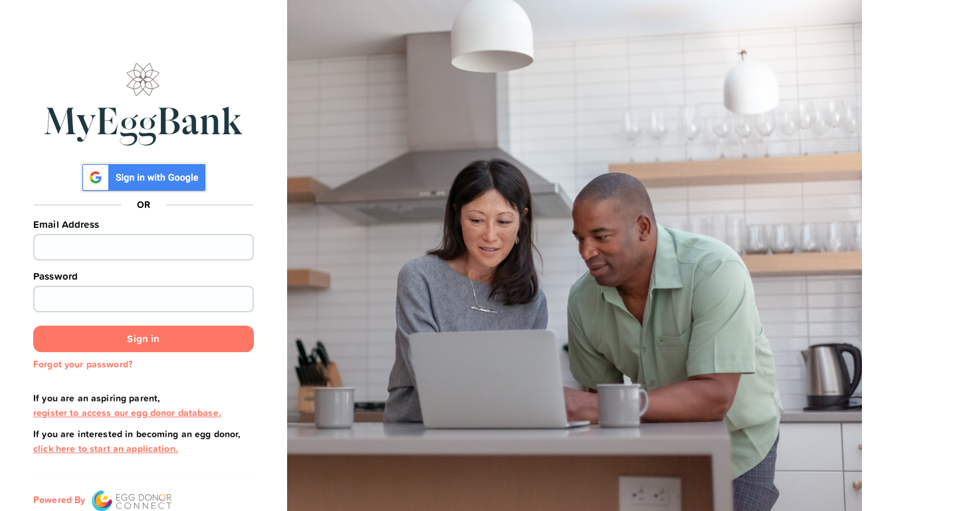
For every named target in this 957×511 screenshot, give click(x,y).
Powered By (102, 499)
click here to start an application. (105, 448)
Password (55, 276)
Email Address (66, 224)
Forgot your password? (82, 364)
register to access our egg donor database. (127, 412)
